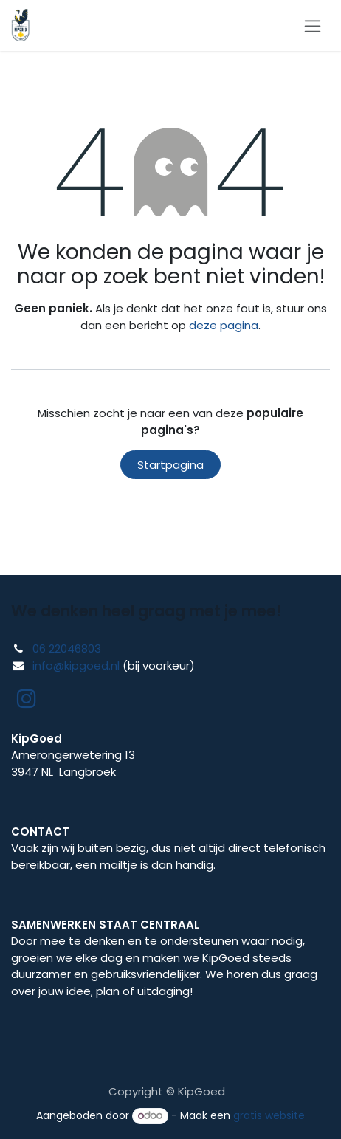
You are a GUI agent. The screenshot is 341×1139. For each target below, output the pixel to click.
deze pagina (223, 325)
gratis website (269, 1115)
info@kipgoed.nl (76, 665)
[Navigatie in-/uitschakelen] (312, 25)
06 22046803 (66, 648)
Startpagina (170, 464)
